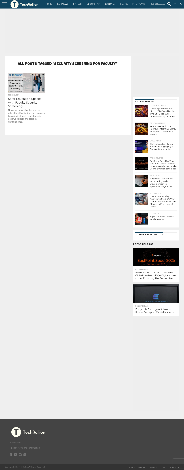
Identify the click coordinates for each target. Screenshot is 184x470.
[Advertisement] (92, 31)
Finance (123, 4)
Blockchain (93, 4)
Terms (163, 467)
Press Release (157, 4)
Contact (142, 467)
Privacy (153, 467)
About (132, 467)
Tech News (62, 4)
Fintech (77, 4)
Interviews (138, 4)
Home (48, 4)
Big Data (110, 4)
